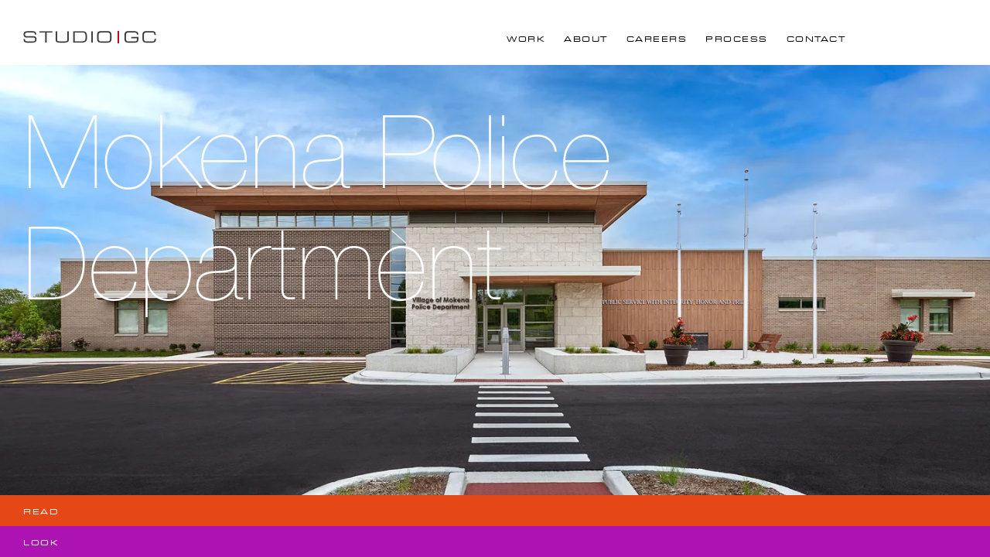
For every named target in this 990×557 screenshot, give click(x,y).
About (586, 39)
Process (736, 39)
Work (526, 39)
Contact (816, 39)
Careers (657, 39)
